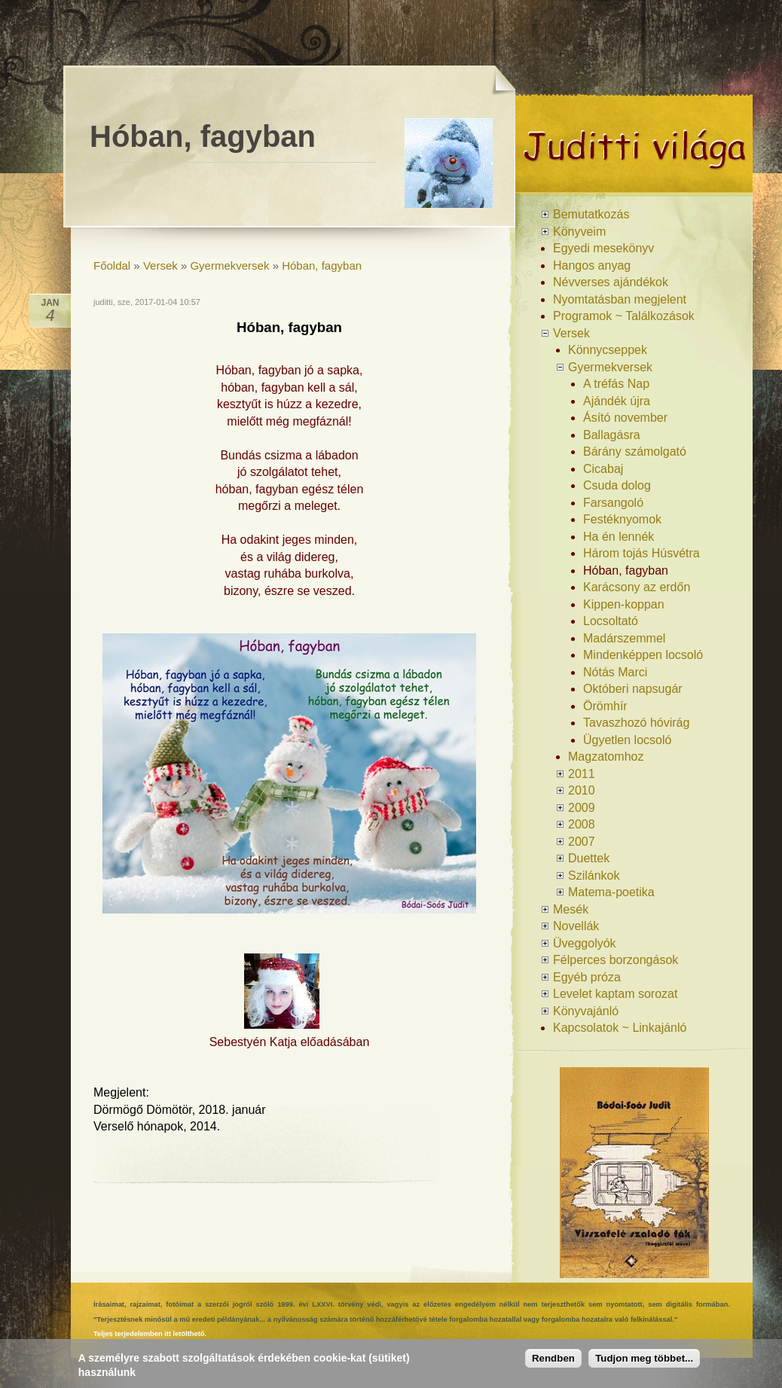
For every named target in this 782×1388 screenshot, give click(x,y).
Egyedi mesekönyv (603, 248)
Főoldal (111, 265)
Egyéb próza (587, 977)
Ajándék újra (616, 401)
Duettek (588, 858)
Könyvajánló (586, 1011)
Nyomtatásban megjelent (619, 299)
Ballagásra (611, 435)
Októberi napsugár (633, 688)
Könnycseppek (607, 349)
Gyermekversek (229, 265)
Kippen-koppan (623, 604)
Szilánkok (593, 875)
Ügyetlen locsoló (627, 740)
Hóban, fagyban (322, 265)
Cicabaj (603, 468)
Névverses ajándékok (610, 282)
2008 (581, 824)
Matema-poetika (611, 892)
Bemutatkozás (591, 214)
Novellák (576, 926)
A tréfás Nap (616, 383)
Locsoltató (610, 621)
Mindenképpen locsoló (643, 654)
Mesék (570, 909)
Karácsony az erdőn (636, 587)
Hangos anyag (592, 265)
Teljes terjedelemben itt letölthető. (149, 1334)
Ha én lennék (618, 536)
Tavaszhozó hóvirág (636, 722)
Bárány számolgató (634, 451)
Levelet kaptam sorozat (615, 993)
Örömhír (605, 706)
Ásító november (625, 417)
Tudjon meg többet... (644, 1358)
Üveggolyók (584, 943)
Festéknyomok (622, 519)
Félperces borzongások (615, 959)
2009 (581, 807)
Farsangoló (613, 502)
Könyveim (579, 231)
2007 (581, 841)
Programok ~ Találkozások (624, 316)
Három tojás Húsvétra (641, 553)
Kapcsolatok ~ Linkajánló (619, 1027)
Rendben (553, 1358)
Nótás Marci (615, 672)
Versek (160, 265)
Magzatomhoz (606, 756)
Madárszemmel (624, 638)
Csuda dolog (617, 485)
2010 (581, 790)
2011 (581, 773)
